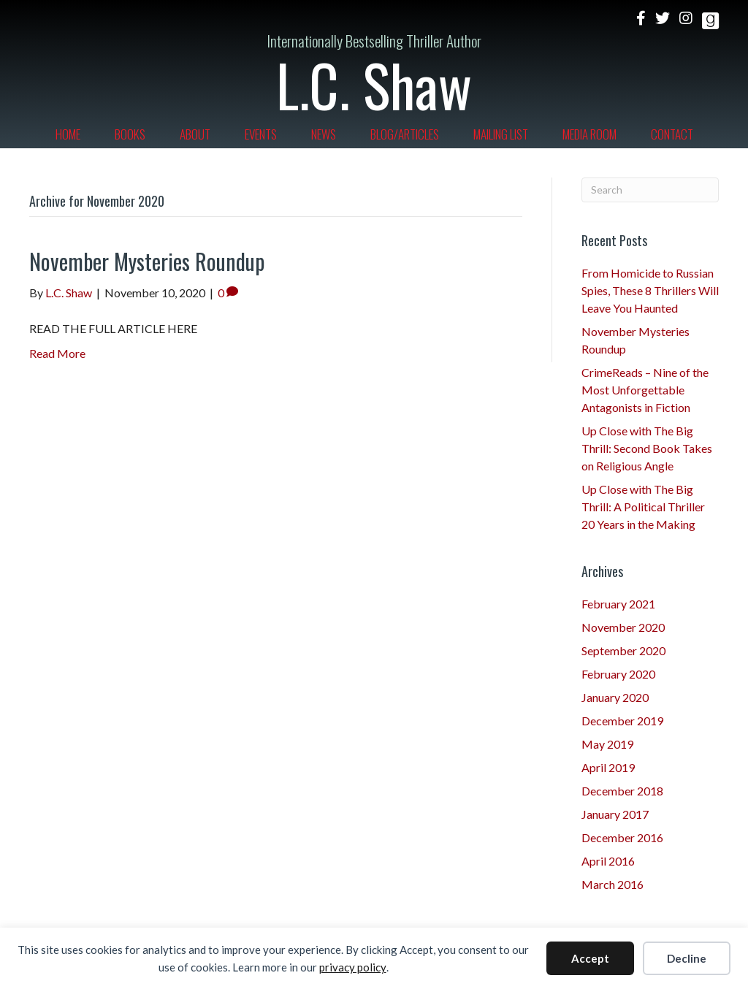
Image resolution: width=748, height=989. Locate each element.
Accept (590, 958)
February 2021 (618, 604)
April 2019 (608, 767)
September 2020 (623, 650)
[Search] (650, 189)
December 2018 (622, 791)
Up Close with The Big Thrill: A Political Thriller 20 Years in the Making (643, 506)
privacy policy (352, 967)
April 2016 (608, 861)
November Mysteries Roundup (146, 261)
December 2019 (622, 721)
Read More (57, 353)
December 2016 (622, 837)
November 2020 (623, 627)
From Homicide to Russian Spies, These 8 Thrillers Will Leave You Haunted (650, 290)
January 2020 (615, 697)
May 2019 (607, 744)
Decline (686, 958)
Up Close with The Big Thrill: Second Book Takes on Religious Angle (646, 448)
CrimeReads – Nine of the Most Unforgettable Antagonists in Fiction (645, 389)
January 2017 (615, 814)
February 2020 (618, 674)
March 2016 (612, 884)
